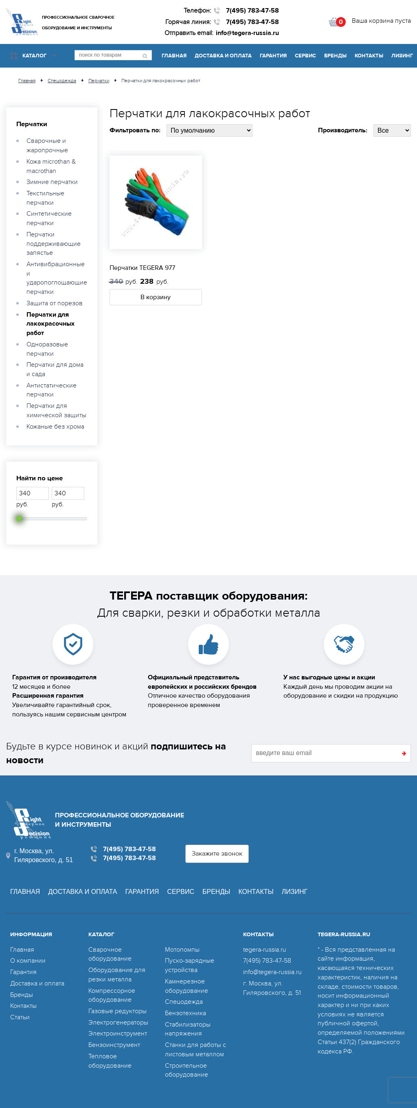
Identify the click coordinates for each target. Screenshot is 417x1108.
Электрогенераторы (118, 1022)
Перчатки (31, 124)
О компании (28, 961)
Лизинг (402, 56)
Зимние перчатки (52, 182)
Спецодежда (184, 1002)
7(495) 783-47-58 (252, 11)
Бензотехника (185, 1013)
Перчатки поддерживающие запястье (53, 243)
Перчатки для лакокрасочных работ (50, 324)
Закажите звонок (217, 854)
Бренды (335, 56)
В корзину (155, 297)
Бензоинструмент (114, 1045)
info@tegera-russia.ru (247, 33)
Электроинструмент (117, 1033)
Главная (174, 56)
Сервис (305, 56)
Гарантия (273, 56)
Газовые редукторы (117, 1011)
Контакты (369, 56)
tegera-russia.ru (264, 950)
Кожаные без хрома (55, 427)
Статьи (20, 1017)
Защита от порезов (54, 303)
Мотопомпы (182, 950)
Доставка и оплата (223, 56)
